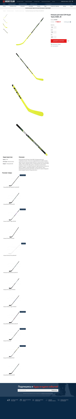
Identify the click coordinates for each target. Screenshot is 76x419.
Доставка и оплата (20, 1)
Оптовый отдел (36, 1)
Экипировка (22, 6)
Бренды (64, 6)
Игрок (4, 4)
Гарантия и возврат (28, 1)
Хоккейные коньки (13, 6)
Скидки (71, 6)
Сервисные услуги (33, 4)
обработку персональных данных (47, 393)
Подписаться (54, 390)
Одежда (38, 6)
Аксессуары (31, 6)
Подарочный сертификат (45, 1)
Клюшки (4, 6)
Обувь (45, 6)
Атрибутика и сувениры (55, 6)
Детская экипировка (23, 4)
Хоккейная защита (12, 4)
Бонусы (53, 1)
